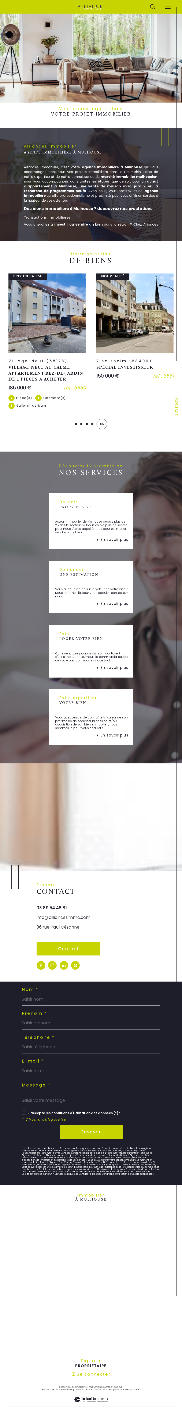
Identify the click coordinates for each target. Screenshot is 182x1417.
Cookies (135, 1390)
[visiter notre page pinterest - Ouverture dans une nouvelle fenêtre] (75, 965)
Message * (36, 1085)
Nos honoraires (64, 1390)
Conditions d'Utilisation (114, 1174)
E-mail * (33, 1061)
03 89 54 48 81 (52, 908)
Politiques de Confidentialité (79, 1174)
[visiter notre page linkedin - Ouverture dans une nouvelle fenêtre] (64, 965)
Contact (176, 407)
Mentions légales (84, 1390)
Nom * (30, 989)
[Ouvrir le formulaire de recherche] (153, 7)
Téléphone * (38, 1037)
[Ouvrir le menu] (168, 7)
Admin (98, 1390)
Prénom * (34, 1013)
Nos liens (108, 1390)
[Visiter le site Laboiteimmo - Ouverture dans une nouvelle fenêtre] (91, 1404)
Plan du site (48, 1390)
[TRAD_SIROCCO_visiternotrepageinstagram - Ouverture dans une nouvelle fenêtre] (52, 965)
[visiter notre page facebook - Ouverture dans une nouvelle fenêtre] (41, 965)
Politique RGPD (122, 1390)
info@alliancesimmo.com (63, 917)
